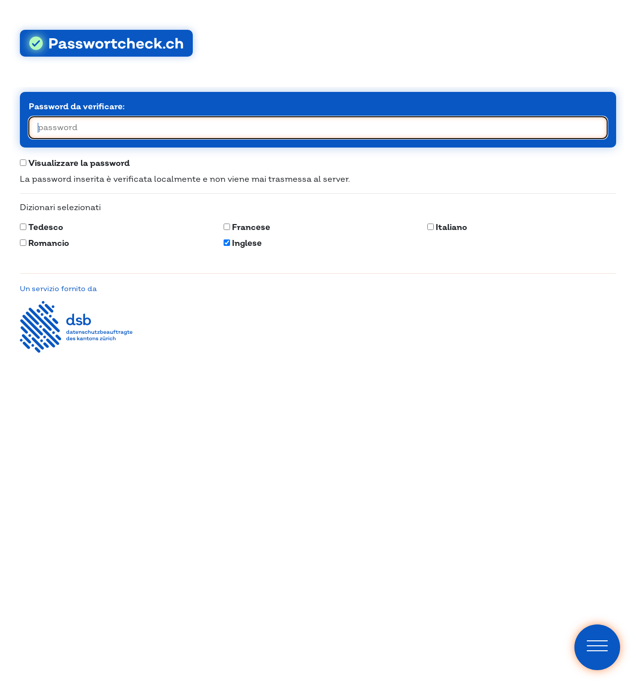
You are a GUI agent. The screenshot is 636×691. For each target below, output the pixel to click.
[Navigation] (597, 647)
